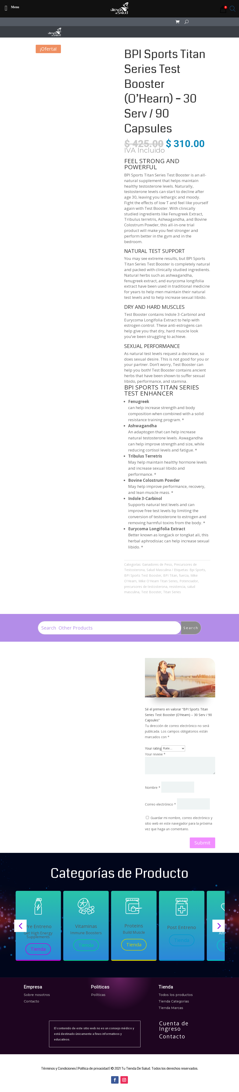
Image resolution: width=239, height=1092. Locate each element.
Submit (202, 843)
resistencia (177, 586)
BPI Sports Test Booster (142, 575)
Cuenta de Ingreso (174, 1026)
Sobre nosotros (37, 995)
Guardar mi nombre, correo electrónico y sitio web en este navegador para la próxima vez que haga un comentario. (178, 823)
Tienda (38, 949)
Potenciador (188, 581)
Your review (155, 754)
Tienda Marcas (170, 1008)
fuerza (184, 575)
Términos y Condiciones (58, 1068)
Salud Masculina (159, 570)
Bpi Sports (197, 570)
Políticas (98, 995)
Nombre (152, 787)
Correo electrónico (160, 804)
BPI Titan (170, 575)
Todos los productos (175, 995)
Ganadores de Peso (157, 564)
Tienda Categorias (173, 1001)
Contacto (31, 1001)
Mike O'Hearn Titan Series (158, 581)
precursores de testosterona (145, 586)
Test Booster (151, 592)
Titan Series (172, 592)
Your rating (153, 748)
